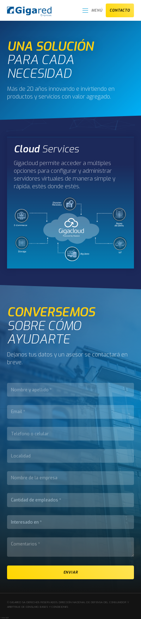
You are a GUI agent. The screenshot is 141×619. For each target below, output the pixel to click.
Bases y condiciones (54, 607)
